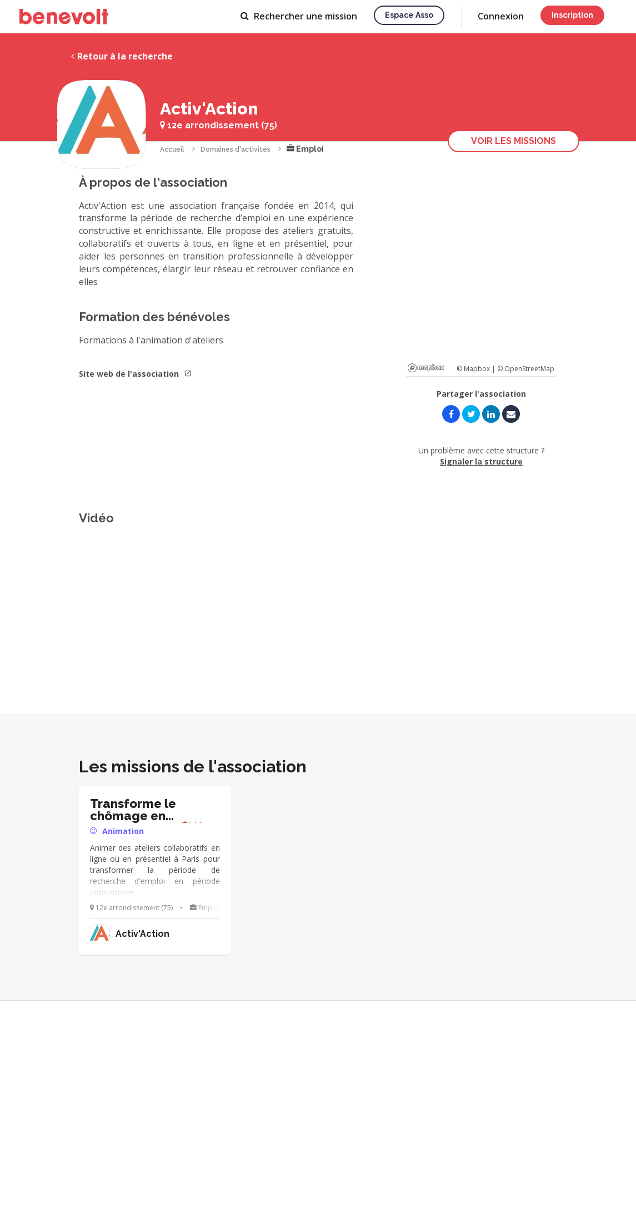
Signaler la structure (481, 461)
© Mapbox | (477, 368)
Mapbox (426, 367)
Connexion (501, 16)
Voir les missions (513, 141)
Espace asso (409, 15)
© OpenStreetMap (525, 368)
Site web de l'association (135, 373)
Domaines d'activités (236, 149)
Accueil (172, 149)
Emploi (305, 148)
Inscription (572, 15)
